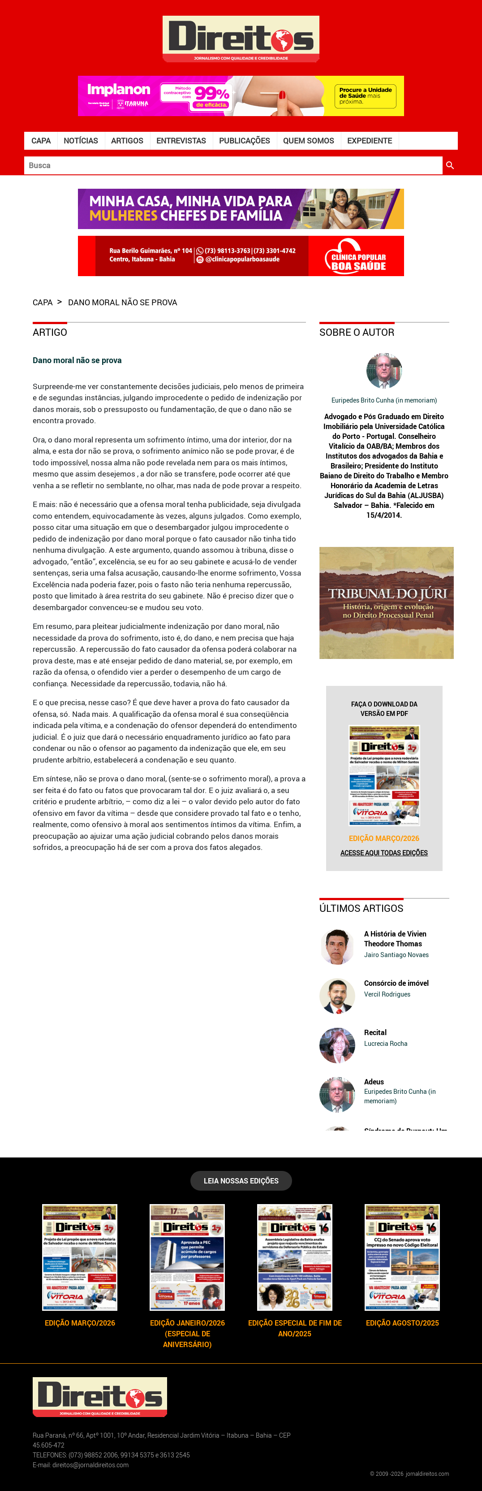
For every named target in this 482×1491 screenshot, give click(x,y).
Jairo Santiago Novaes (396, 954)
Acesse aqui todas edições (384, 853)
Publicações (244, 140)
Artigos (127, 140)
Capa (41, 140)
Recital (375, 1032)
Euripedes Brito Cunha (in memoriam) (384, 400)
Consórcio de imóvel (396, 983)
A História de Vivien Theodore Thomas (395, 939)
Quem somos (308, 140)
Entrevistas (181, 140)
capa (44, 302)
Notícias (81, 140)
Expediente (369, 140)
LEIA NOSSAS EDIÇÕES (241, 1181)
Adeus (374, 1082)
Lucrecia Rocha (386, 1043)
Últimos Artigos (361, 908)
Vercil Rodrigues (387, 994)
